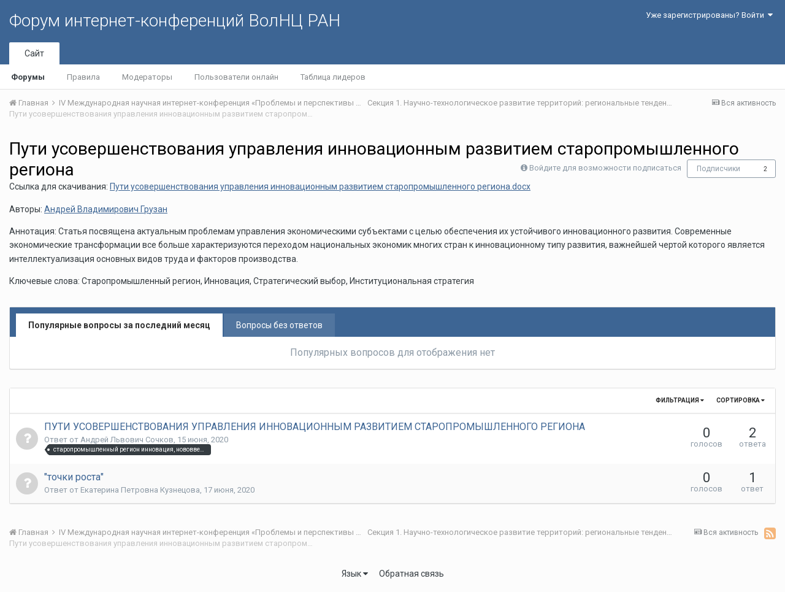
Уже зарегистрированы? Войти (709, 15)
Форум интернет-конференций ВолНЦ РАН (174, 20)
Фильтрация (680, 400)
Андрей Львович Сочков (127, 439)
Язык (355, 574)
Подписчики (718, 168)
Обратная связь (411, 574)
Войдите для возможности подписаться (605, 167)
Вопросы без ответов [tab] (279, 325)
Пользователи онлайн (236, 77)
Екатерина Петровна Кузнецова (140, 489)
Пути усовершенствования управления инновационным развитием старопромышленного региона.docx (320, 186)
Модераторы (147, 77)
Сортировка (740, 400)
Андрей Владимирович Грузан (105, 209)
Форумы (28, 77)
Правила (83, 77)
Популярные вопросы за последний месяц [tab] (119, 325)
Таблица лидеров (333, 77)
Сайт (34, 53)
